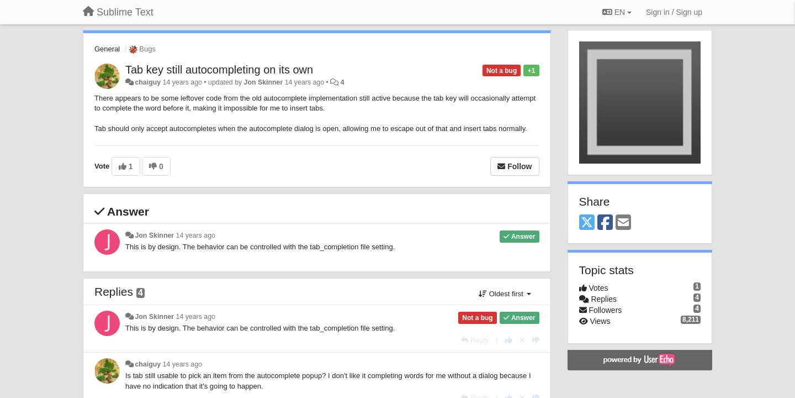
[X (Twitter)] (587, 223)
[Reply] (475, 340)
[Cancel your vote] (522, 340)
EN (617, 12)
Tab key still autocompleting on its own (219, 70)
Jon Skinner (263, 82)
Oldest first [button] (505, 294)
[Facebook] (605, 223)
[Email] (623, 223)
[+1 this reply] (508, 340)
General (107, 49)
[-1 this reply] (535, 340)
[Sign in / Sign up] (674, 12)
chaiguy (148, 82)
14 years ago (195, 235)
